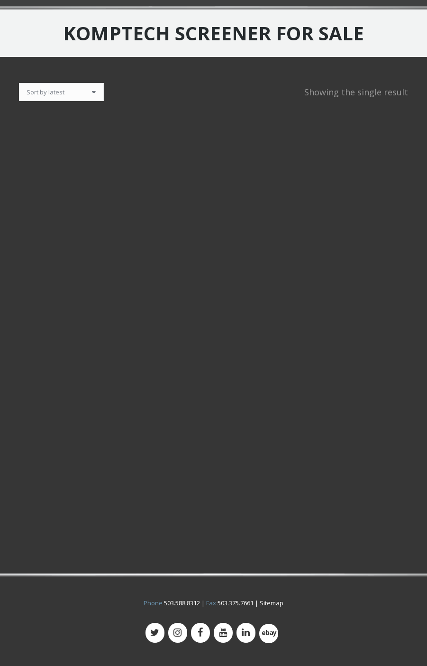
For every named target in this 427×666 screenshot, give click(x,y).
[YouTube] (223, 633)
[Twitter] (154, 633)
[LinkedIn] (245, 633)
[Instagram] (177, 633)
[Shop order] (61, 92)
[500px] (268, 633)
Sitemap (271, 603)
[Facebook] (200, 633)
